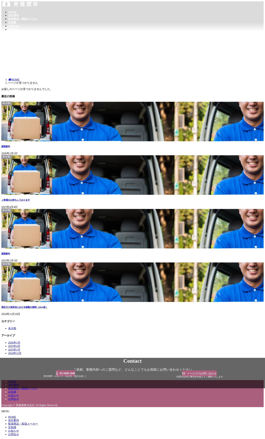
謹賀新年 (5, 146)
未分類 (12, 328)
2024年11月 (14, 353)
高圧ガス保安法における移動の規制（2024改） (24, 307)
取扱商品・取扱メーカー (23, 423)
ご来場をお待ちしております (15, 200)
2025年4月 (14, 346)
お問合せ (13, 398)
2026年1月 (14, 342)
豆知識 (12, 391)
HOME (12, 417)
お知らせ (13, 395)
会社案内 (13, 420)
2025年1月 (14, 349)
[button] (65, 374)
